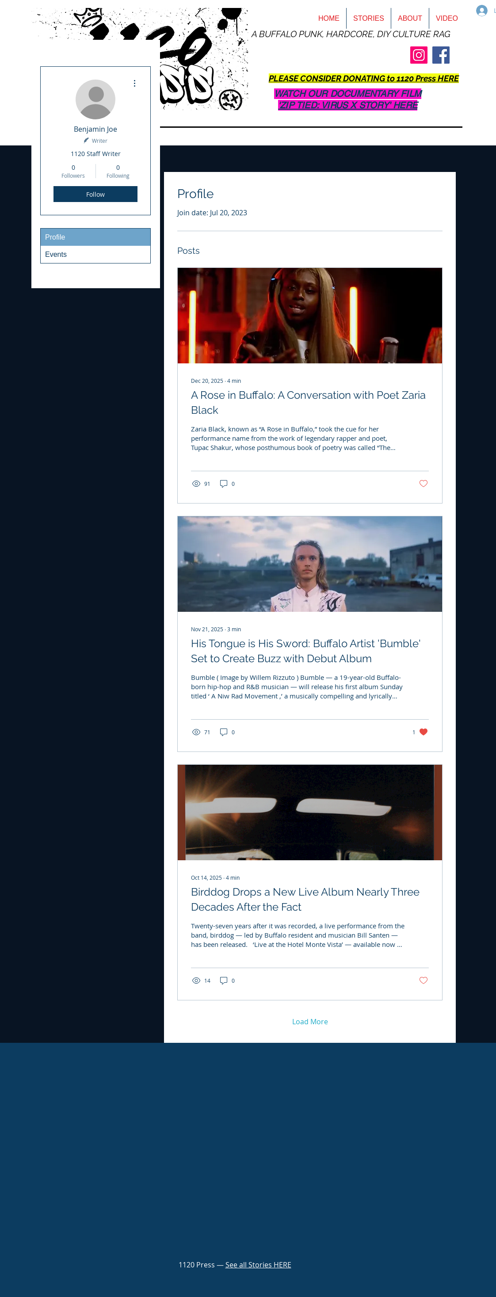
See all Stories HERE (258, 1265)
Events (56, 254)
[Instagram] (418, 55)
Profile (55, 237)
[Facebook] (441, 55)
